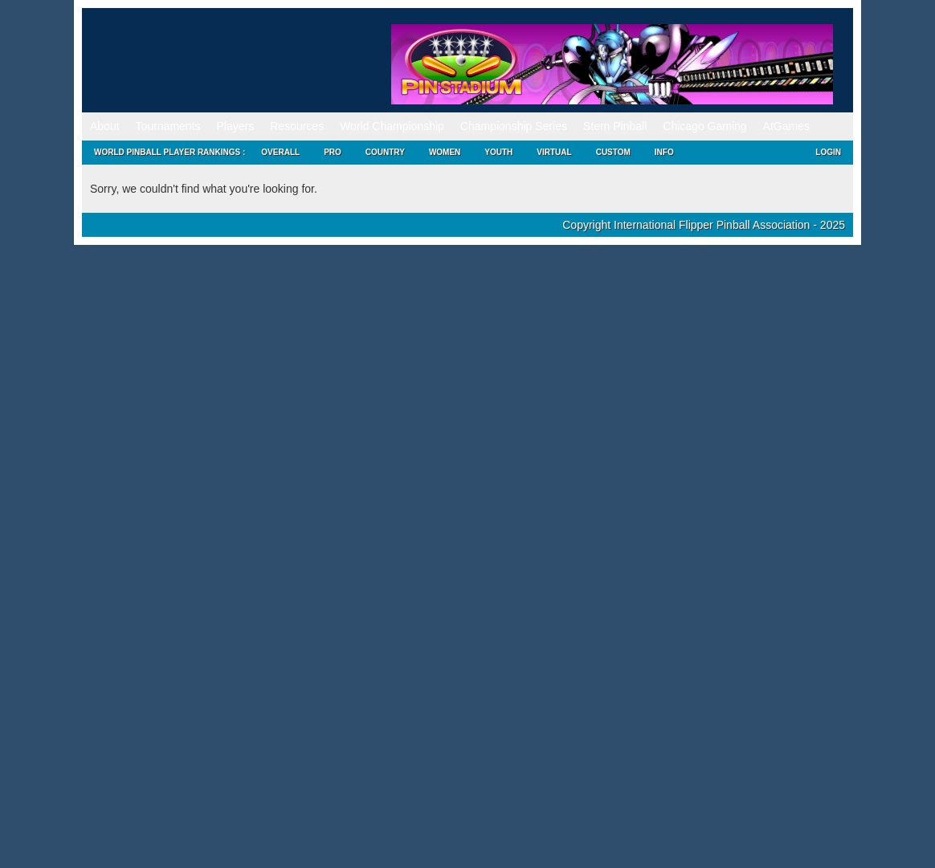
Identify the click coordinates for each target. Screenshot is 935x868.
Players (236, 126)
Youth (498, 152)
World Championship (392, 126)
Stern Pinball (615, 126)
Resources (297, 126)
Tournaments (168, 126)
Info (664, 152)
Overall (280, 152)
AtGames (786, 126)
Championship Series (513, 126)
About (105, 126)
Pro (332, 152)
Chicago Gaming (704, 126)
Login (828, 152)
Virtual (554, 152)
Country (385, 152)
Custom (613, 152)
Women (444, 152)
